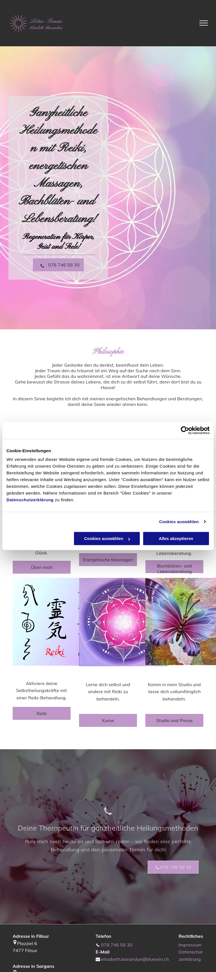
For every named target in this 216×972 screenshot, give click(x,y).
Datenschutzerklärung (30, 499)
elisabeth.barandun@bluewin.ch (135, 959)
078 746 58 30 (116, 945)
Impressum (190, 945)
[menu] (203, 23)
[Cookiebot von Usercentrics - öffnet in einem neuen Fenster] (185, 430)
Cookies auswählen (179, 521)
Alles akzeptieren (176, 538)
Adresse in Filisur (31, 936)
